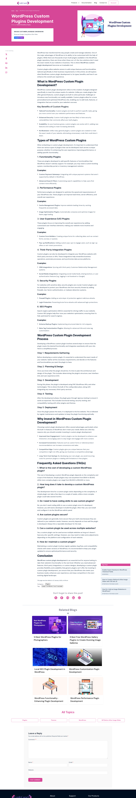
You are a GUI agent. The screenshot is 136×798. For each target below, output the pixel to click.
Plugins (48, 584)
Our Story (52, 769)
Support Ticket (73, 773)
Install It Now (19, 38)
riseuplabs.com (49, 794)
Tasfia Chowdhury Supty (24, 24)
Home (12, 10)
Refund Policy (54, 783)
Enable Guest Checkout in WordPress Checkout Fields (114, 571)
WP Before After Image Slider (110, 584)
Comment (32, 707)
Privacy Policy (54, 776)
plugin (43, 586)
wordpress (49, 586)
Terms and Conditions (56, 780)
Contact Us (103, 3)
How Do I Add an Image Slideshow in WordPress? (114, 590)
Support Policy (73, 776)
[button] (74, 3)
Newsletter (25, 785)
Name (30, 729)
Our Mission (53, 773)
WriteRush (91, 769)
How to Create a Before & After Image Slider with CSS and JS (115, 580)
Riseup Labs (33, 794)
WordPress (105, 574)
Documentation (87, 3)
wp (55, 586)
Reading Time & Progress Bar (96, 776)
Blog (95, 3)
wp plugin (59, 586)
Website (31, 737)
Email (71, 729)
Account (113, 3)
